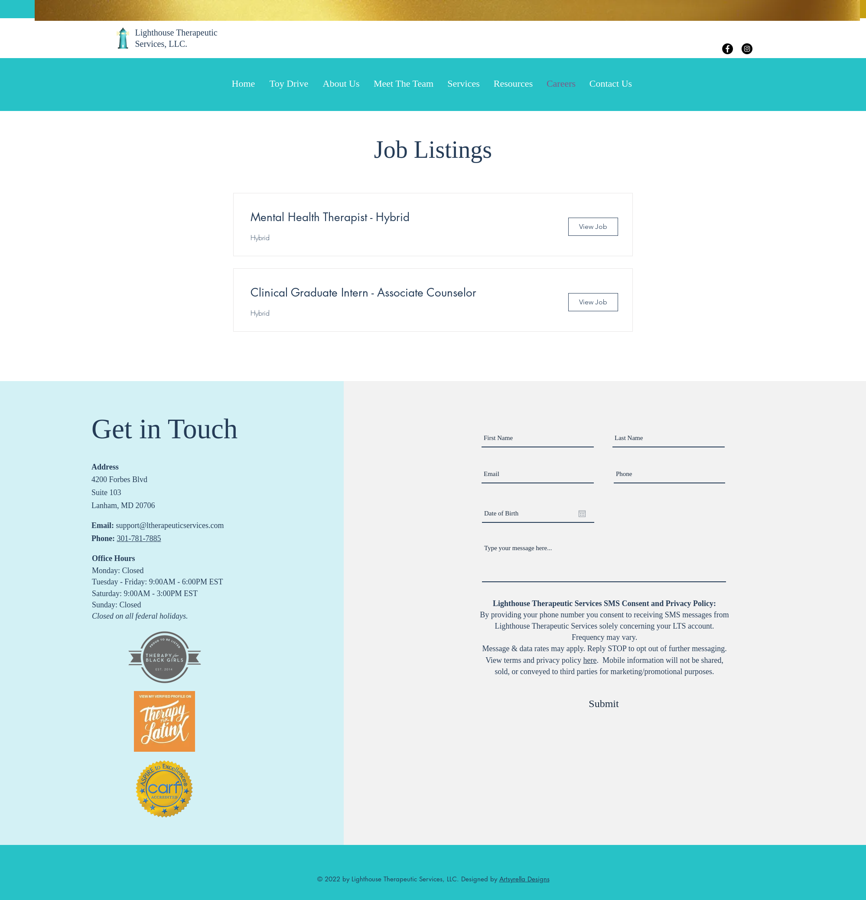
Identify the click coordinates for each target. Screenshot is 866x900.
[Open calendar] (582, 513)
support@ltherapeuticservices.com (170, 525)
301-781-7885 (139, 538)
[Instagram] (747, 48)
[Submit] (603, 704)
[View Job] (593, 227)
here (589, 660)
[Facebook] (727, 48)
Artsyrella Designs (524, 879)
